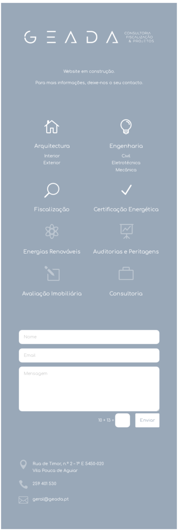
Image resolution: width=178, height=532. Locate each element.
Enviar (147, 420)
